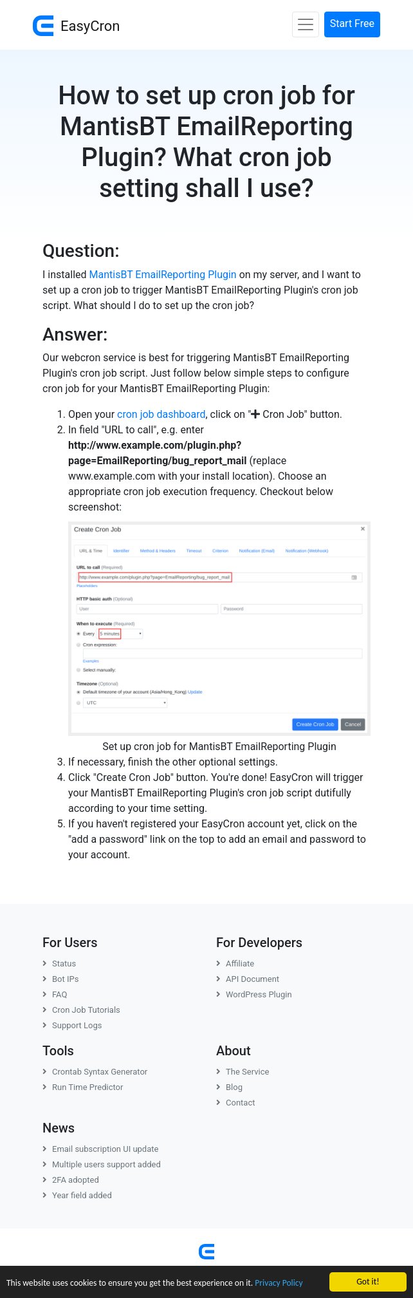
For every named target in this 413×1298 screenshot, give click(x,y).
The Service (242, 1072)
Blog (229, 1087)
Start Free (352, 23)
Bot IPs (60, 979)
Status (59, 963)
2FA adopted (70, 1180)
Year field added (77, 1195)
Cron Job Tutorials (81, 1010)
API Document (247, 979)
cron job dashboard (161, 414)
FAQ (54, 994)
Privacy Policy (278, 1283)
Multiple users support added (101, 1164)
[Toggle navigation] (305, 24)
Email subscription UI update (100, 1149)
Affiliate (235, 963)
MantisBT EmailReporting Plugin (163, 274)
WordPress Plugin (254, 994)
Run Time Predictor (82, 1087)
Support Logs (72, 1025)
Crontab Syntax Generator (94, 1072)
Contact (235, 1102)
